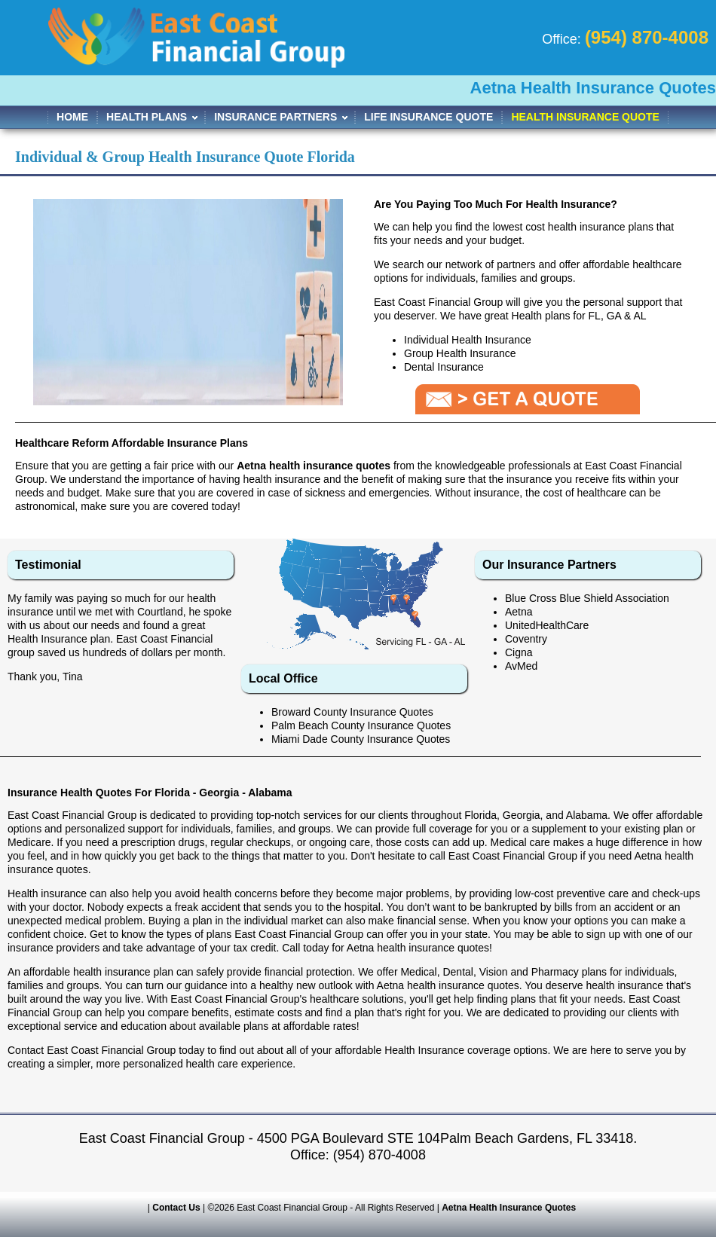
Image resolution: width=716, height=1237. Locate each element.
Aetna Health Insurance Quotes (509, 1207)
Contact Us (176, 1207)
